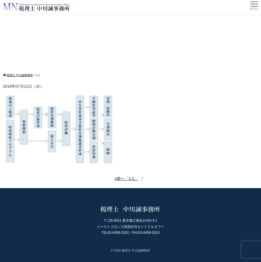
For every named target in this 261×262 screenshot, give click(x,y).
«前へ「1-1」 (126, 178)
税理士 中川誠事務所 (136, 250)
